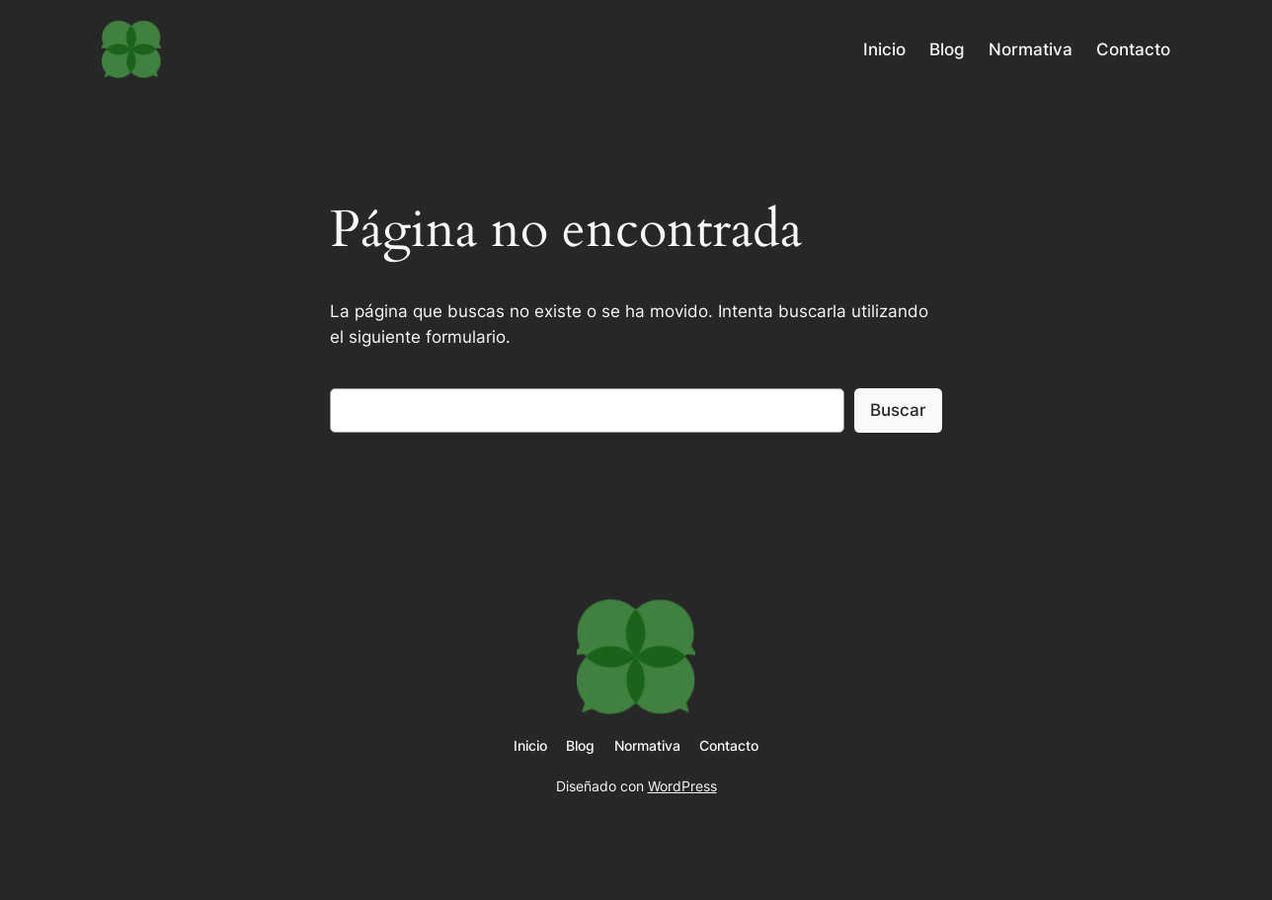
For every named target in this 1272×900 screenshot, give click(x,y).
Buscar (898, 410)
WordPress (682, 785)
